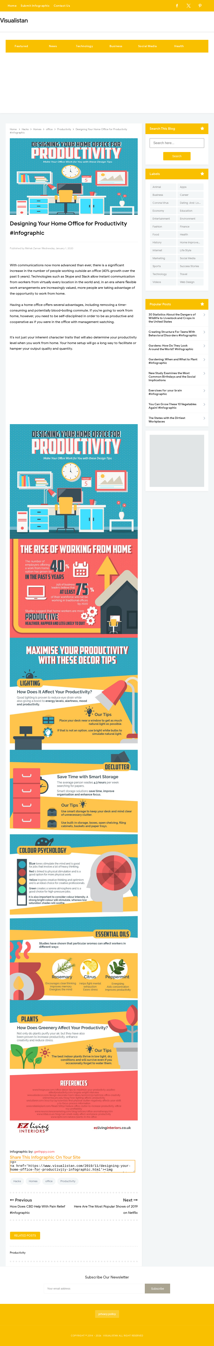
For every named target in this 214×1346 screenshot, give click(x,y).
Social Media (147, 46)
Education (186, 210)
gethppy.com (44, 1152)
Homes (33, 1181)
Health (179, 46)
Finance (184, 226)
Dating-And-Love (191, 203)
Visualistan (110, 1335)
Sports (157, 266)
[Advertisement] (107, 84)
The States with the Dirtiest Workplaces (167, 419)
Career (184, 195)
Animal (157, 187)
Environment (187, 218)
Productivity (67, 1181)
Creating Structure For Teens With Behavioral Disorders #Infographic (173, 333)
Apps (183, 187)
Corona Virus (160, 203)
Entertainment (161, 218)
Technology (84, 46)
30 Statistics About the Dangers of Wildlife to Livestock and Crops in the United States (172, 318)
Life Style (185, 250)
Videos (157, 282)
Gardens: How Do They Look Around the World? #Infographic (171, 347)
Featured (21, 46)
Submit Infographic (35, 6)
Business (116, 46)
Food (156, 234)
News (53, 46)
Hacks (17, 1181)
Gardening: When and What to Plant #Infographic (173, 361)
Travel (183, 274)
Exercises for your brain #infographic (165, 392)
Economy (158, 210)
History (157, 242)
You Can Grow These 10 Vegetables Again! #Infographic (172, 406)
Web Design (187, 282)
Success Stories (189, 266)
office (48, 1181)
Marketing (159, 258)
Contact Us (62, 6)
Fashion (157, 226)
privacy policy (107, 1314)
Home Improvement (192, 242)
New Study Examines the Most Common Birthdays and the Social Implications (172, 376)
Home (12, 6)
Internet (157, 250)
